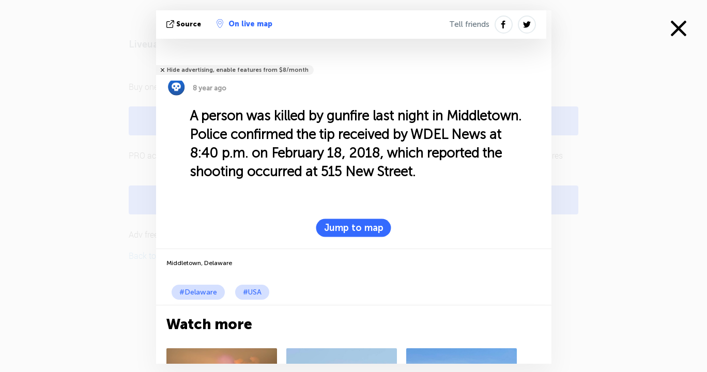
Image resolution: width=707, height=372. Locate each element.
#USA (252, 292)
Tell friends (469, 24)
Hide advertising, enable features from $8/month (238, 70)
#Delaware (198, 292)
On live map (244, 23)
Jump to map (353, 228)
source (184, 24)
